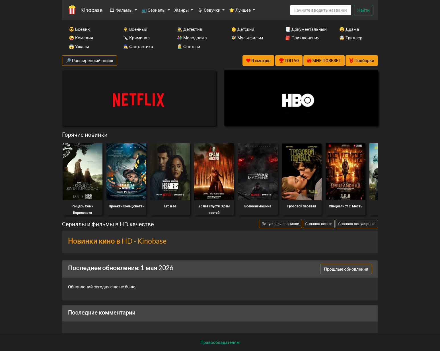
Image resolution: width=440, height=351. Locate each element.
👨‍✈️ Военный (135, 29)
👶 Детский (242, 29)
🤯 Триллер (350, 37)
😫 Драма (349, 29)
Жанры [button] (182, 10)
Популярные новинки (280, 223)
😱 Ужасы (79, 46)
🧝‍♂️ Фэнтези (188, 46)
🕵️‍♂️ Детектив (189, 29)
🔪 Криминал (136, 37)
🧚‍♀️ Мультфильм (247, 37)
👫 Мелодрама (192, 37)
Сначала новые (318, 223)
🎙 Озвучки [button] (209, 10)
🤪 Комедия (81, 37)
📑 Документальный (304, 29)
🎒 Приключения (302, 37)
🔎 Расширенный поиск (89, 60)
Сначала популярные (356, 223)
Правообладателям (220, 342)
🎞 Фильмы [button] (121, 10)
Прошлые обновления (346, 269)
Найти (363, 10)
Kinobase (91, 10)
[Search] (320, 10)
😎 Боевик (79, 29)
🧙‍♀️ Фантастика (138, 46)
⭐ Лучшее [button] (240, 10)
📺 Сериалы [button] (153, 10)
